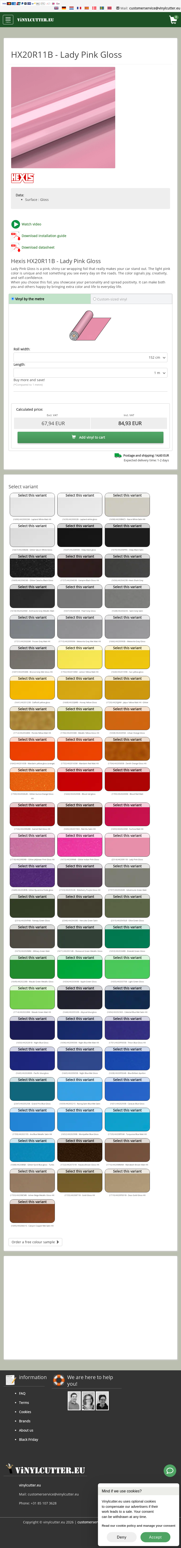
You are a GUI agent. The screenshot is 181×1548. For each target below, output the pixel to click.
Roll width (21, 349)
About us (26, 1430)
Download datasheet (38, 247)
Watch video (31, 224)
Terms (24, 1402)
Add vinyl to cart (88, 437)
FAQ (22, 1393)
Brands (24, 1421)
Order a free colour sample (35, 1242)
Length (19, 364)
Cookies (25, 1412)
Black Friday (28, 1439)
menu (8, 20)
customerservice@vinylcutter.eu (154, 8)
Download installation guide (44, 236)
